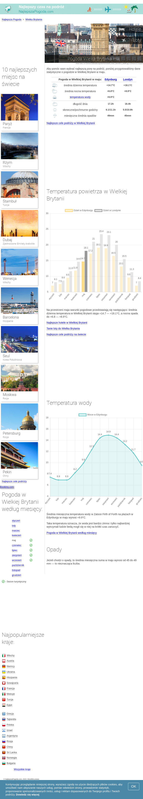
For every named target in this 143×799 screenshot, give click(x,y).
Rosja (6, 398)
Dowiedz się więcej (27, 794)
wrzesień (16, 560)
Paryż (7, 124)
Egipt (9, 705)
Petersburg (11, 433)
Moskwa (9, 394)
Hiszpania (8, 321)
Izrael (10, 730)
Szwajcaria (12, 682)
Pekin (7, 472)
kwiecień (16, 535)
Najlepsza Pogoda (11, 19)
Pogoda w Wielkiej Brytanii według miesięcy (72, 532)
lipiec (15, 550)
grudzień (16, 575)
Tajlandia (11, 719)
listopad (16, 570)
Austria (10, 660)
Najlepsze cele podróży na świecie (66, 334)
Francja (7, 127)
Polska (10, 724)
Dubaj (7, 240)
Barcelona (11, 317)
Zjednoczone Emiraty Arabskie (19, 243)
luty (14, 525)
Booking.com (7, 486)
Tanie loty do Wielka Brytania (63, 328)
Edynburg (111, 79)
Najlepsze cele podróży (14, 481)
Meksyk (11, 694)
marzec (16, 530)
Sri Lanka (12, 752)
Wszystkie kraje (22, 769)
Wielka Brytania (33, 19)
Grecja (10, 713)
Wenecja (10, 278)
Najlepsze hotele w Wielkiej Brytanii (67, 322)
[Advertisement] (94, 153)
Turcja (6, 205)
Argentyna (12, 735)
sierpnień (17, 555)
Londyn (128, 79)
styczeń (16, 520)
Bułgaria (11, 763)
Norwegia (12, 757)
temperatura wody (80, 97)
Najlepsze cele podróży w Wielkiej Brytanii (71, 123)
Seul (6, 356)
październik (18, 565)
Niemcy (11, 666)
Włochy (7, 166)
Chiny (5, 475)
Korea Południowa (12, 359)
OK (133, 786)
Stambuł (9, 201)
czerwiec (16, 545)
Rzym (7, 162)
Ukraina (11, 671)
